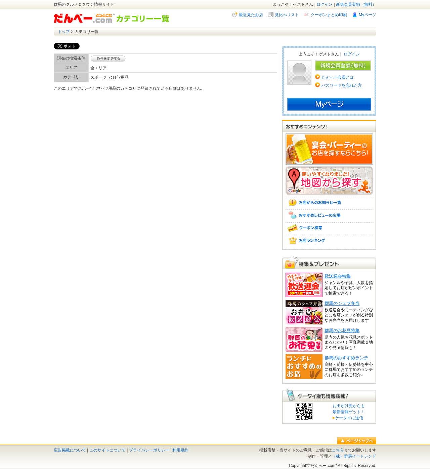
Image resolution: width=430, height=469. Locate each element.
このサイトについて (107, 450)
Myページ (367, 14)
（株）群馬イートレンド (354, 456)
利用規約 (180, 450)
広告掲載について (70, 450)
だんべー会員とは (337, 77)
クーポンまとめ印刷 (329, 14)
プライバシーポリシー (149, 450)
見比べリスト (287, 14)
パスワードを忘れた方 (341, 85)
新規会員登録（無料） (356, 4)
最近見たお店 (251, 14)
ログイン (324, 4)
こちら (338, 450)
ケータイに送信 (348, 418)
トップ (64, 31)
